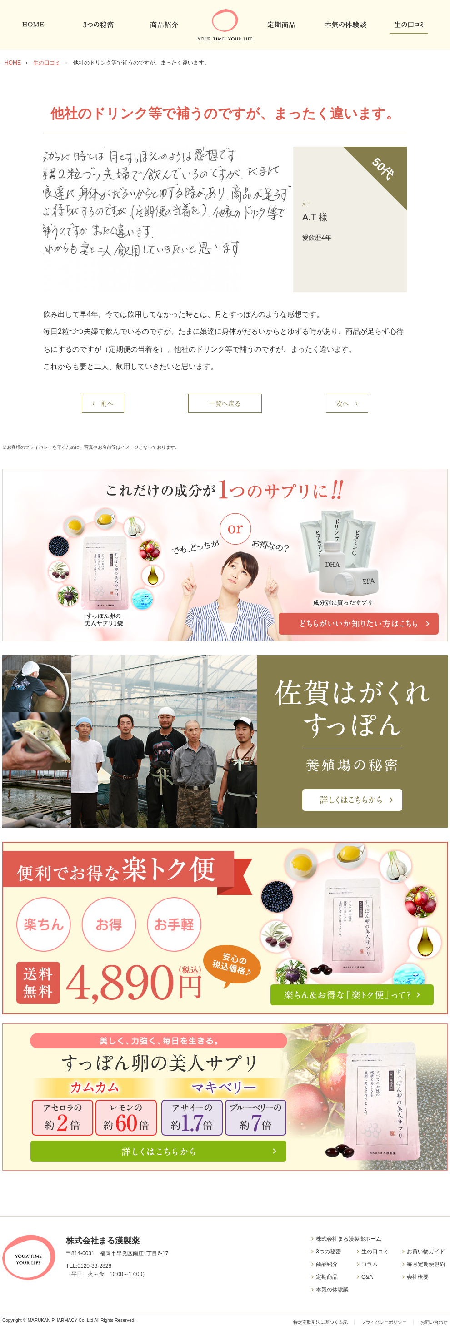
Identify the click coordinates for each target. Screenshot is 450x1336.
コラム (369, 1264)
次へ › (347, 403)
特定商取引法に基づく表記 (321, 1322)
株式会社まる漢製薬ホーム (348, 1239)
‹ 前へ (103, 403)
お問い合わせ (434, 1322)
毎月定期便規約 (426, 1264)
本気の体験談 (332, 1289)
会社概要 (418, 1277)
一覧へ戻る (225, 403)
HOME (13, 63)
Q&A (367, 1277)
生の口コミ (46, 63)
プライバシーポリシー (384, 1322)
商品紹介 (327, 1264)
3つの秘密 (328, 1251)
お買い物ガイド (426, 1251)
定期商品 (327, 1277)
